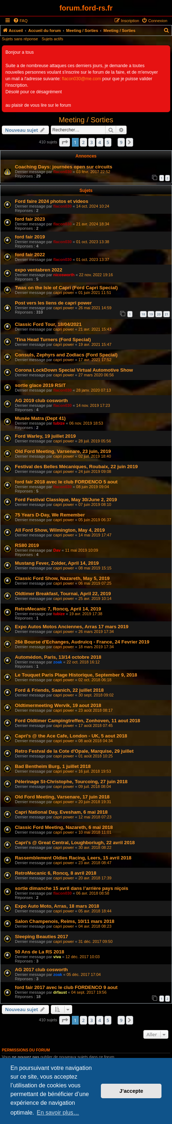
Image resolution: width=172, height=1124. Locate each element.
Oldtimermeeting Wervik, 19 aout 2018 (58, 705)
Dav (57, 550)
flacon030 (62, 171)
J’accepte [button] (131, 1091)
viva (57, 957)
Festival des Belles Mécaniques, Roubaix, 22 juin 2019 (76, 466)
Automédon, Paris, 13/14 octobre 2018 (58, 657)
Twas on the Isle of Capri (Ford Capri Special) (66, 287)
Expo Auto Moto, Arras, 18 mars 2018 (57, 906)
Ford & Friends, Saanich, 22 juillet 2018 (59, 690)
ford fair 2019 (30, 237)
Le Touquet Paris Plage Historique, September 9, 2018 (76, 675)
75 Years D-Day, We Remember (50, 515)
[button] (64, 142)
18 (143, 314)
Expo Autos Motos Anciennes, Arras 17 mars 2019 (71, 626)
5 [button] (108, 142)
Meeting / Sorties (86, 120)
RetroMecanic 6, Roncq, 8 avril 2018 (55, 873)
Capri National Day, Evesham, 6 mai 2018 (61, 812)
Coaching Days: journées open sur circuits (63, 166)
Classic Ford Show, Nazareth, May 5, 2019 (62, 578)
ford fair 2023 (30, 219)
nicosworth (64, 275)
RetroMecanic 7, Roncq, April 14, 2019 (58, 609)
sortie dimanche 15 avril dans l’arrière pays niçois (71, 888)
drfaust (60, 992)
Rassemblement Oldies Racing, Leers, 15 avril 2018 (73, 858)
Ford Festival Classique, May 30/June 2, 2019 (66, 499)
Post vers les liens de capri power (53, 303)
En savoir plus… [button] (58, 1112)
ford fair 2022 (30, 254)
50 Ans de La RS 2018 (39, 952)
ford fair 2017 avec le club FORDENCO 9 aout (66, 987)
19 (151, 314)
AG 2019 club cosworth (41, 400)
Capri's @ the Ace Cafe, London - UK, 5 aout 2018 (71, 736)
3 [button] (91, 142)
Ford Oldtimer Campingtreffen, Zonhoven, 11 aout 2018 (77, 720)
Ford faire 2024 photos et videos (51, 201)
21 (166, 314)
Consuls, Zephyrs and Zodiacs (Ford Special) (66, 354)
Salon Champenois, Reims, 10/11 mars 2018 (64, 921)
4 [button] (99, 142)
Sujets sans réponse (20, 39)
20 (158, 314)
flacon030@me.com (81, 78)
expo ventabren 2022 (38, 270)
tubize (59, 423)
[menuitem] (20, 20)
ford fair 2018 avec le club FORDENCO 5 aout (66, 482)
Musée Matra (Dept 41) (40, 418)
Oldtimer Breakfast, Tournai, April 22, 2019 (63, 593)
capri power (63, 292)
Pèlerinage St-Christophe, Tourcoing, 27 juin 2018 (71, 781)
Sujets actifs (52, 39)
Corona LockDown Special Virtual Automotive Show (74, 370)
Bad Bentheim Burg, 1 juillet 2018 (53, 766)
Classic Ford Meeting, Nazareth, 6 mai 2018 (64, 827)
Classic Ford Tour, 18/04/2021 (48, 324)
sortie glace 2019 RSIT (40, 385)
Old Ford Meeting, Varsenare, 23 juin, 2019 (63, 451)
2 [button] (83, 142)
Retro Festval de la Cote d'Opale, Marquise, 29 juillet (74, 751)
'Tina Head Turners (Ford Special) (53, 339)
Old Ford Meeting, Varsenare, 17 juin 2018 (62, 797)
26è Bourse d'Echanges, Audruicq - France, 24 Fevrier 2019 (82, 642)
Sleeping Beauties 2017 (41, 936)
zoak (57, 662)
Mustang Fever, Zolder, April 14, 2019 (57, 563)
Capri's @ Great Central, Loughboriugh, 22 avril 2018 (75, 842)
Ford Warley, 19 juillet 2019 (45, 436)
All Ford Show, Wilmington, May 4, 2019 (60, 530)
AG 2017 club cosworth (41, 969)
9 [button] (121, 142)
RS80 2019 (27, 545)
